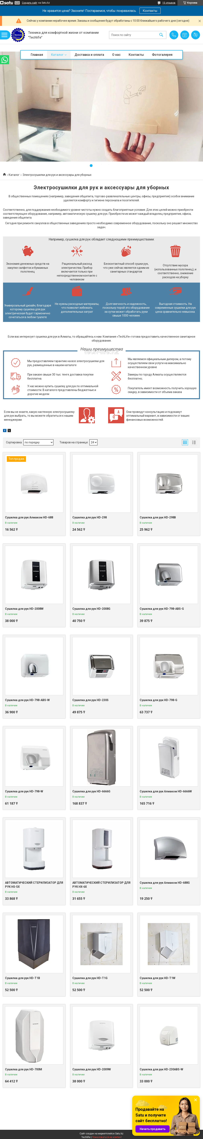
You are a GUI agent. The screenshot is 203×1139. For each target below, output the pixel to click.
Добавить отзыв (195, 35)
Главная (37, 55)
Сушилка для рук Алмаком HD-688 (29, 517)
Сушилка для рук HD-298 (89, 517)
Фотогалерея (162, 55)
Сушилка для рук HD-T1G (90, 978)
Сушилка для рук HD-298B (158, 517)
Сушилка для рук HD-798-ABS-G (162, 608)
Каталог (57, 55)
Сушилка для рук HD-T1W (157, 978)
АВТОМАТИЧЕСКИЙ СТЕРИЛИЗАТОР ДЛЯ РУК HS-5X (34, 884)
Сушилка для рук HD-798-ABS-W (27, 700)
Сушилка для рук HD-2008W (24, 608)
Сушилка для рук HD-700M (23, 1069)
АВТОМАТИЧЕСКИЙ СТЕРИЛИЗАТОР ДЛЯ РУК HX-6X (101, 884)
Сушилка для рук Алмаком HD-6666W (166, 791)
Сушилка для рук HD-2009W (91, 1069)
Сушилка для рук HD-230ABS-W (161, 1069)
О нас (116, 55)
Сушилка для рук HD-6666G (91, 791)
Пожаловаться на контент (107, 1137)
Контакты (150, 11)
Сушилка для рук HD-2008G (91, 608)
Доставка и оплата (89, 55)
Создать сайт (29, 2)
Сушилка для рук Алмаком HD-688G (165, 882)
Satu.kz (119, 1133)
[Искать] (161, 35)
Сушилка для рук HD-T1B (22, 978)
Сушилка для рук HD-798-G (158, 700)
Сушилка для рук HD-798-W (24, 791)
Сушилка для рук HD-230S (90, 700)
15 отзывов (168, 2)
